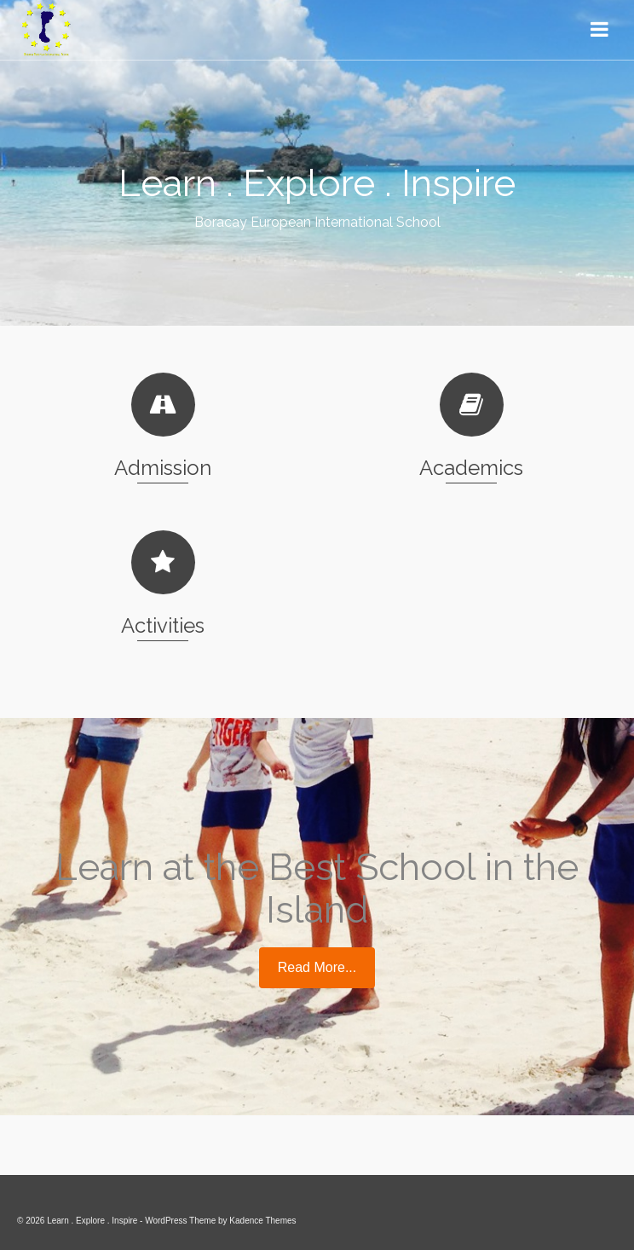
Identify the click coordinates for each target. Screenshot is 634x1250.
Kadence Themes (262, 1220)
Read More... (317, 967)
